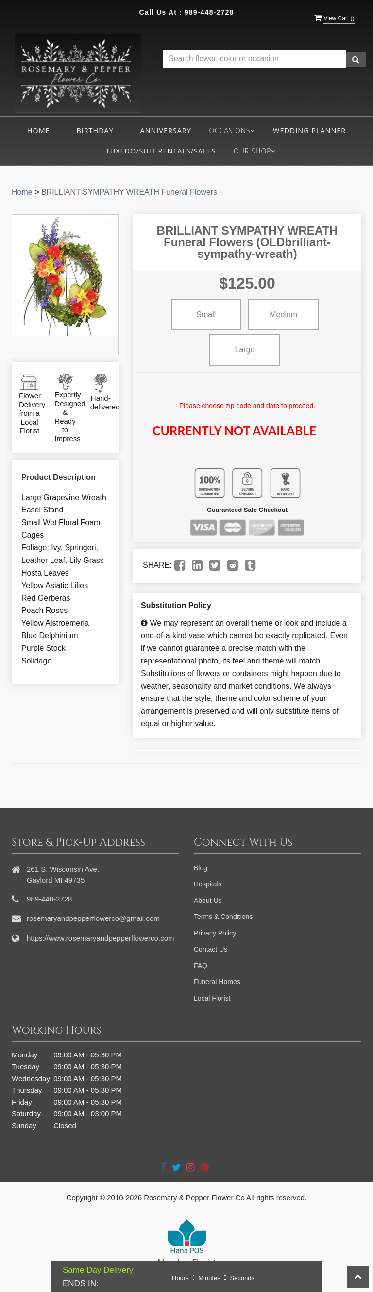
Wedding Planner (309, 130)
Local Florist (212, 998)
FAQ (200, 965)
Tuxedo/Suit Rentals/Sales (161, 150)
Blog (200, 868)
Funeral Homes (217, 982)
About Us (208, 900)
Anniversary (165, 130)
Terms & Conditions (223, 916)
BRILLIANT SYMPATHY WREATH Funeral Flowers (129, 192)
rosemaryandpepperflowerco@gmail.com (93, 918)
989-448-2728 (209, 12)
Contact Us (210, 949)
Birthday (94, 130)
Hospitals (208, 884)
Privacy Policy (215, 933)
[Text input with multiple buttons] (254, 59)
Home (38, 130)
